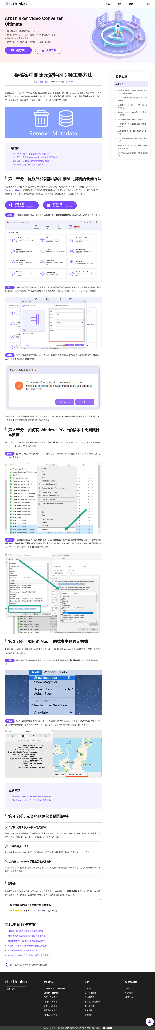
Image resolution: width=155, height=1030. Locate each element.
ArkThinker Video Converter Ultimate (34, 21)
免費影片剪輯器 (50, 1002)
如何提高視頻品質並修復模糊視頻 (22, 950)
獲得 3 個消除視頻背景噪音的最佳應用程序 (26, 936)
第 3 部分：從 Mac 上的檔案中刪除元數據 (31, 161)
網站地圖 (88, 1010)
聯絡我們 (129, 993)
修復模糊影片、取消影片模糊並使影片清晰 (26, 941)
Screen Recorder (51, 993)
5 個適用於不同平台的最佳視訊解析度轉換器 (27, 946)
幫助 (131, 4)
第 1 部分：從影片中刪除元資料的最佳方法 (31, 154)
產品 (108, 4)
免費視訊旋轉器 (50, 1015)
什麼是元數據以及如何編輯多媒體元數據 (25, 931)
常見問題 (129, 997)
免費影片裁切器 (50, 1010)
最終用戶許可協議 (92, 1002)
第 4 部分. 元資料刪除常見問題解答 (28, 165)
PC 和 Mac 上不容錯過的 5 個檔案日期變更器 (31, 800)
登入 (146, 3)
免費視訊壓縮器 (50, 1006)
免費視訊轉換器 (50, 997)
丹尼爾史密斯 (43, 82)
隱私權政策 (89, 997)
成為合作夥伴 (90, 993)
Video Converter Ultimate (54, 988)
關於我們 (88, 988)
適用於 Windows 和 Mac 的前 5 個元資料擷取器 (32, 796)
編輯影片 (69, 82)
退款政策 (88, 1015)
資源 (119, 4)
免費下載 (18, 50)
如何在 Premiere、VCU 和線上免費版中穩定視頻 (29, 955)
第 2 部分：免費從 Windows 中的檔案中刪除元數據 (35, 157)
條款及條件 (89, 1006)
